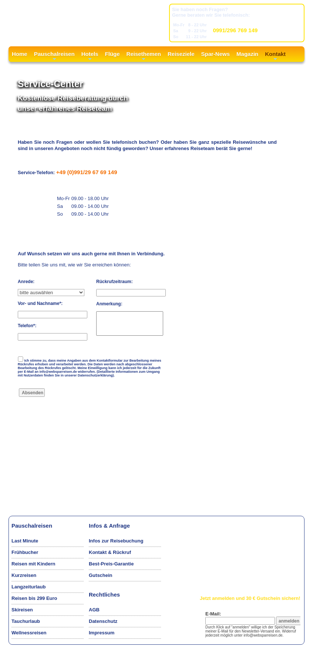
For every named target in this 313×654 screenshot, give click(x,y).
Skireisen (22, 609)
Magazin (247, 54)
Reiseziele (181, 54)
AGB (94, 609)
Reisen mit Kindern (33, 564)
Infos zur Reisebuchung (116, 541)
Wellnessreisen (28, 632)
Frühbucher (24, 552)
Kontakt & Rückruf (110, 552)
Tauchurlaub (25, 621)
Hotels (89, 56)
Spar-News (215, 54)
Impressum (101, 632)
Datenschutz (103, 621)
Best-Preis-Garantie (111, 564)
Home (19, 54)
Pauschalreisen (54, 56)
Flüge (112, 54)
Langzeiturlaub (28, 587)
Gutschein (100, 575)
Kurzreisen (23, 575)
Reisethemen (144, 56)
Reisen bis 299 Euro (34, 598)
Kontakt (275, 56)
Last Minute (24, 541)
